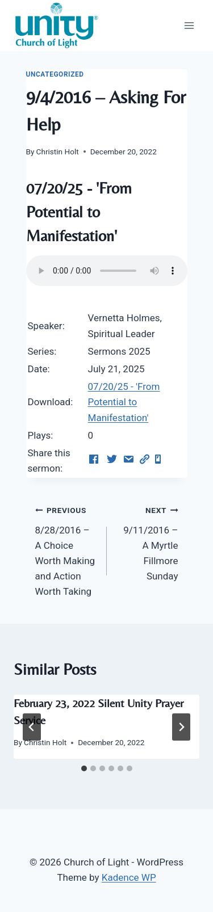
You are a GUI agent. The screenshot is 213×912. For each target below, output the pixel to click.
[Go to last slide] (32, 727)
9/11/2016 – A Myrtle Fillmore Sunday (147, 542)
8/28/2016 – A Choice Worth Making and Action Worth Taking (66, 549)
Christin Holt (57, 151)
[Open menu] (188, 25)
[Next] (181, 727)
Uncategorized (55, 74)
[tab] (84, 768)
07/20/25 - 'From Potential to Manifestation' (124, 402)
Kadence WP (129, 877)
